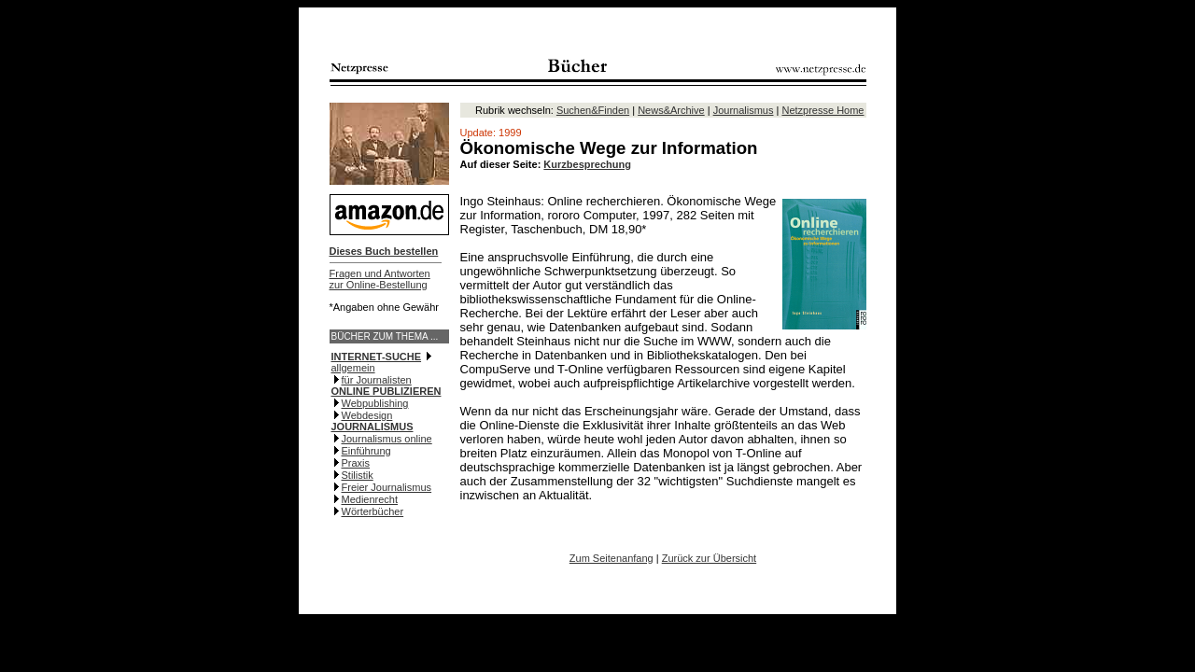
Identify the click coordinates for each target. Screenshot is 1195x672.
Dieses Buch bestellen (384, 251)
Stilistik (357, 475)
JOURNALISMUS (372, 426)
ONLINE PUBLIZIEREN (386, 391)
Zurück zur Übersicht (709, 558)
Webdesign (367, 415)
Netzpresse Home (822, 110)
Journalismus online (387, 438)
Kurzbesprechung (587, 164)
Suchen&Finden (592, 110)
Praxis (356, 463)
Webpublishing (375, 403)
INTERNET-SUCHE (376, 356)
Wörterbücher (373, 511)
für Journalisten (377, 379)
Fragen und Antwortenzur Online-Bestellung (380, 279)
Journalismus (743, 110)
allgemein (353, 367)
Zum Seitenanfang (611, 558)
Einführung (366, 450)
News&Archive (671, 110)
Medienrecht (370, 499)
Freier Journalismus (387, 487)
